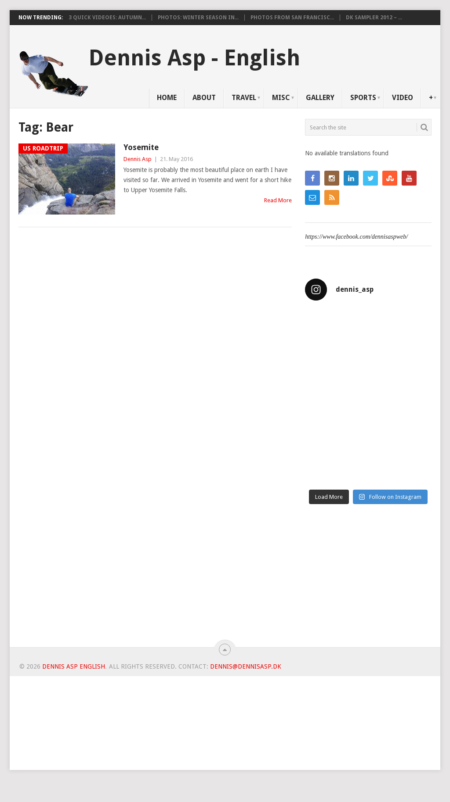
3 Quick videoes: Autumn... (107, 17)
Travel (244, 97)
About (204, 97)
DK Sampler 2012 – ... (374, 17)
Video (402, 97)
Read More (278, 200)
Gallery (320, 97)
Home (167, 97)
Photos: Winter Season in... (198, 17)
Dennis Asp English (73, 666)
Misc (281, 97)
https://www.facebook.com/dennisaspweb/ (356, 236)
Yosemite (141, 147)
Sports (363, 97)
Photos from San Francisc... (292, 17)
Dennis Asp (137, 159)
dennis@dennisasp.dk (245, 666)
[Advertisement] (368, 579)
